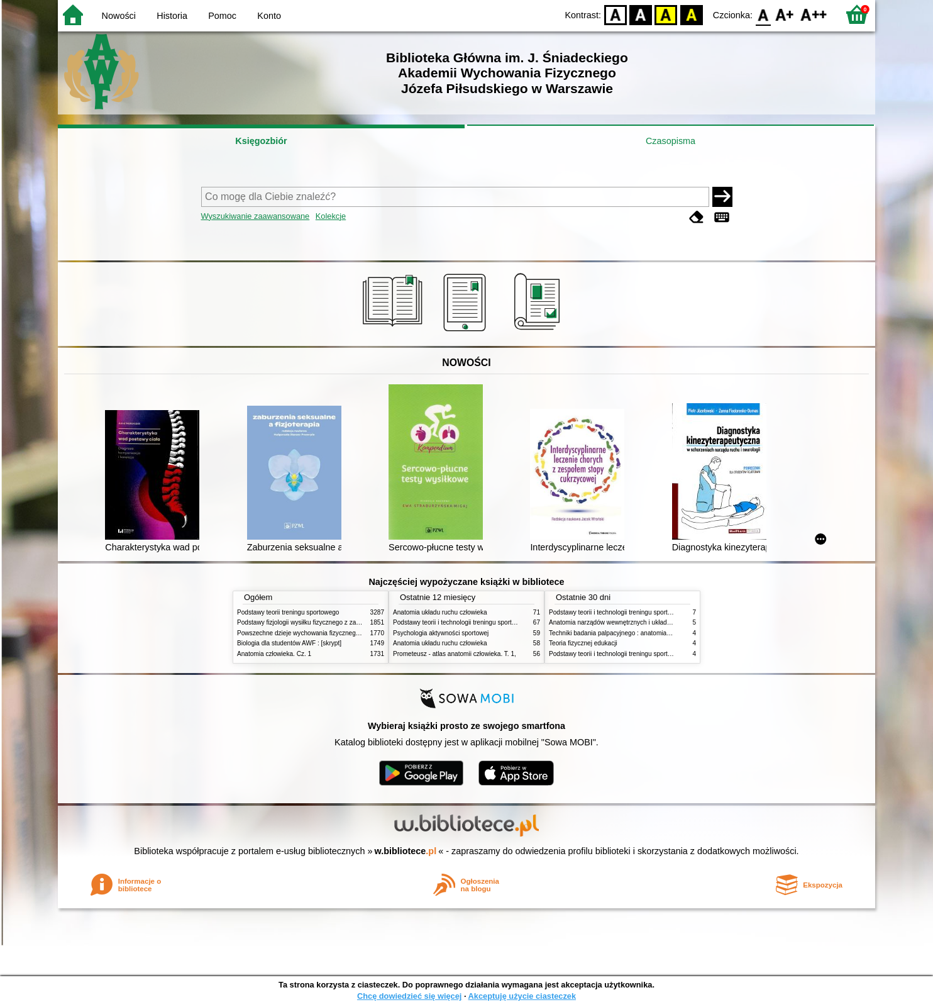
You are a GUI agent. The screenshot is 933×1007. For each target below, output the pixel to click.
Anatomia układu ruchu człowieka (440, 612)
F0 (763, 14)
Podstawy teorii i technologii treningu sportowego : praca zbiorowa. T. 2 (492, 622)
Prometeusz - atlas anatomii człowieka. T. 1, (454, 653)
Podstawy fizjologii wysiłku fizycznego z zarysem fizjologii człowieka (332, 622)
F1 (785, 14)
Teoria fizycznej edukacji (583, 643)
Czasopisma (670, 141)
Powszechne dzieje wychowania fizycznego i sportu (309, 633)
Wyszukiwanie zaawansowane (255, 216)
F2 (814, 14)
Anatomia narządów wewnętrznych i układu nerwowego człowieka (641, 622)
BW (640, 14)
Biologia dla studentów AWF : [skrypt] (289, 643)
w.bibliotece (406, 851)
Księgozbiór (261, 141)
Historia (172, 16)
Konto (269, 16)
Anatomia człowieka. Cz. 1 (274, 653)
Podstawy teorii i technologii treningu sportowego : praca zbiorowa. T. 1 (648, 653)
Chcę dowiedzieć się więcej (409, 996)
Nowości (119, 16)
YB (666, 14)
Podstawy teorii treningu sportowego (288, 612)
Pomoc (222, 16)
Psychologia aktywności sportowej (441, 633)
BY (691, 14)
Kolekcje (331, 216)
